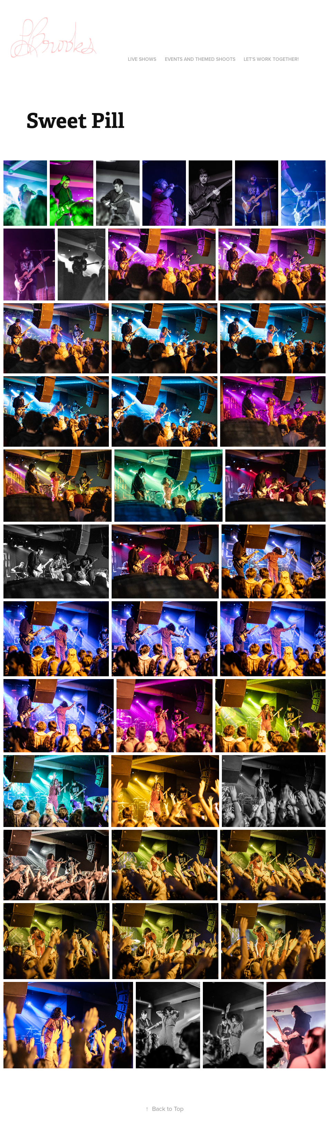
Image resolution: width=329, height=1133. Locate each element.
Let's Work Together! (271, 59)
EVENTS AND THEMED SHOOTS (200, 59)
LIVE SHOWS (142, 59)
